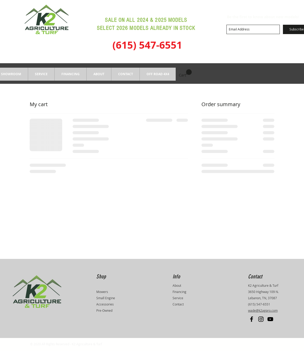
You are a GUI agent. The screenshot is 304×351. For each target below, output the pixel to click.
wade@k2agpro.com (263, 310)
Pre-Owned (104, 310)
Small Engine (105, 298)
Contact (178, 304)
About (177, 285)
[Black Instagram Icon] (260, 319)
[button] (70, 74)
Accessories (105, 304)
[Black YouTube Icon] (270, 319)
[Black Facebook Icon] (251, 319)
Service (178, 298)
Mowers (102, 292)
